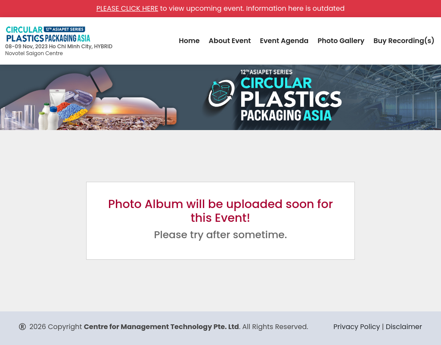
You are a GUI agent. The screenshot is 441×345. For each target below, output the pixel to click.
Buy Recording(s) (404, 41)
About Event (230, 41)
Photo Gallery (340, 41)
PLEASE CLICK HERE (127, 8)
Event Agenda (284, 41)
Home (189, 41)
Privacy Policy (356, 327)
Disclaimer (404, 327)
